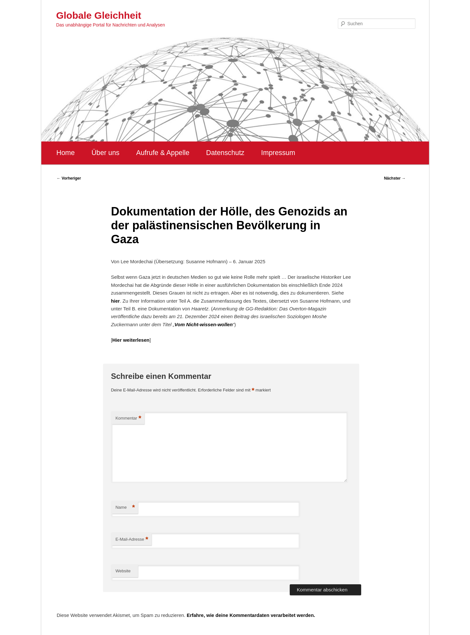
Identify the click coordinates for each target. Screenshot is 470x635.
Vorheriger (69, 178)
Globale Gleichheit (98, 15)
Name (125, 507)
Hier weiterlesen (131, 340)
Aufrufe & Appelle (162, 153)
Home (66, 153)
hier (115, 301)
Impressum (278, 153)
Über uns (105, 153)
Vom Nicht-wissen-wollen (203, 324)
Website (123, 570)
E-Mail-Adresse (131, 539)
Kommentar (128, 418)
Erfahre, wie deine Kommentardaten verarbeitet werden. (251, 615)
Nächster (395, 178)
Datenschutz (225, 153)
